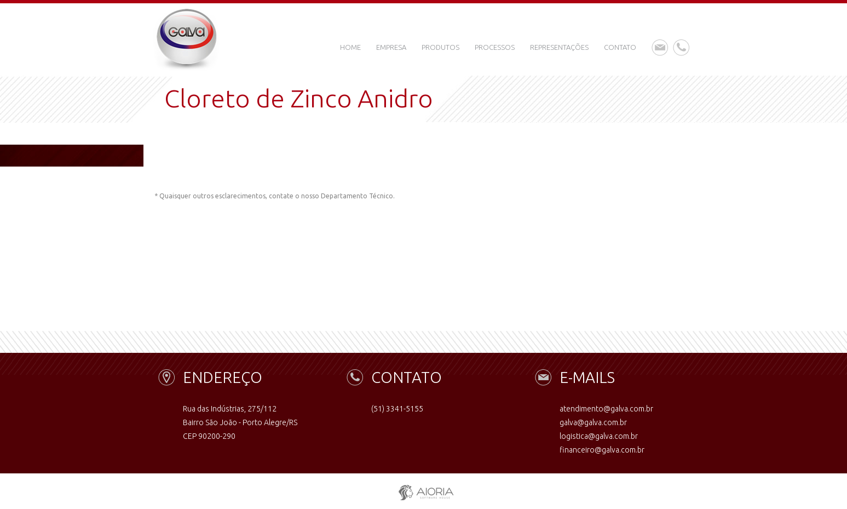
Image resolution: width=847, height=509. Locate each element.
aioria (423, 490)
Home (350, 47)
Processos (495, 47)
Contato (620, 47)
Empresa (391, 47)
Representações (559, 47)
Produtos (440, 47)
